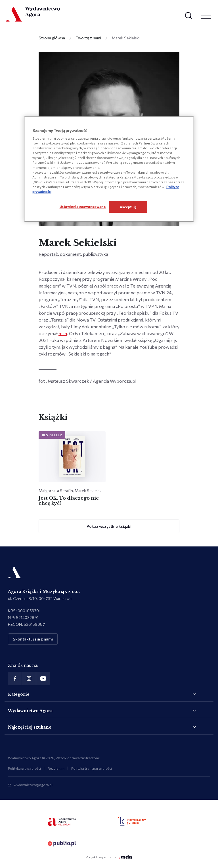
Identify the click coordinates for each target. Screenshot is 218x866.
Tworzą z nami (88, 37)
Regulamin (56, 768)
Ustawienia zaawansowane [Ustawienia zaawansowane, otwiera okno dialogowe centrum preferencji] (83, 206)
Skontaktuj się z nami (33, 639)
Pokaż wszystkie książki (109, 526)
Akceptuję (128, 206)
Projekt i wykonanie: (109, 857)
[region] (109, 169)
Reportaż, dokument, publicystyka (73, 254)
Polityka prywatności (24, 768)
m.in (62, 333)
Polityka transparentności (91, 768)
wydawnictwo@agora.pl (33, 785)
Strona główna (52, 37)
